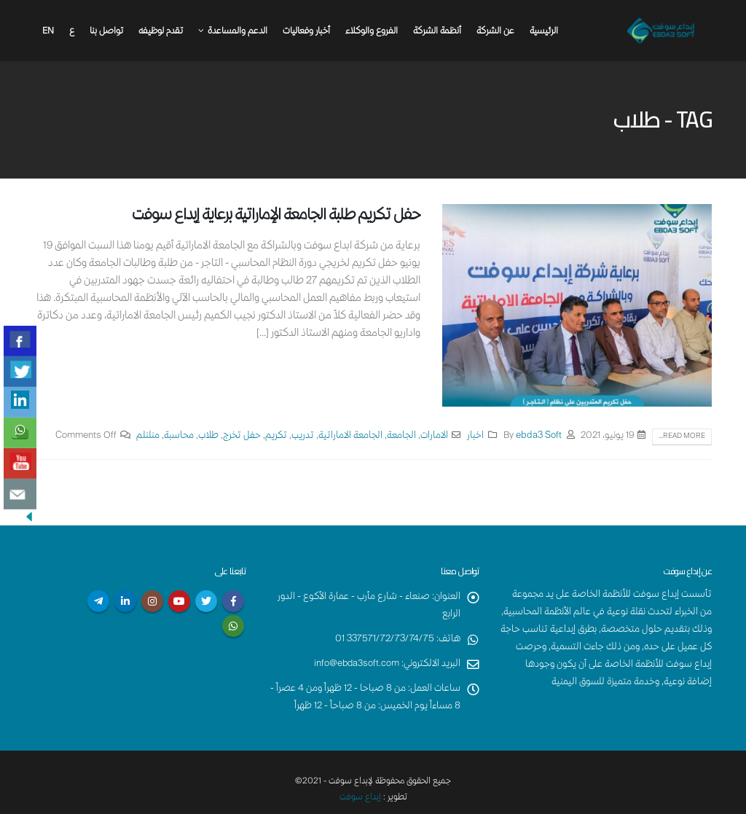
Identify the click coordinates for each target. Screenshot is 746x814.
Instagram (152, 601)
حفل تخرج (242, 436)
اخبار (475, 436)
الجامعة (401, 436)
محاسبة (179, 436)
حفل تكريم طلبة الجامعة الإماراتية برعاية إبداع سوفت (276, 216)
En (48, 31)
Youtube (179, 601)
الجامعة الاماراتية (350, 436)
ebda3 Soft (539, 436)
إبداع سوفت (360, 797)
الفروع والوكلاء (371, 31)
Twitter (206, 601)
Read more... (682, 436)
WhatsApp (233, 626)
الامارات (434, 436)
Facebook (233, 601)
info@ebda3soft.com (356, 664)
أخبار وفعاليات (306, 31)
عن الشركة (495, 31)
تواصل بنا (106, 31)
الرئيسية (544, 31)
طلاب (208, 436)
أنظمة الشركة (437, 31)
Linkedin (125, 601)
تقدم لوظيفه (160, 31)
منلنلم (148, 436)
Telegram (98, 601)
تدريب (302, 436)
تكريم (276, 436)
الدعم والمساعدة (237, 31)
